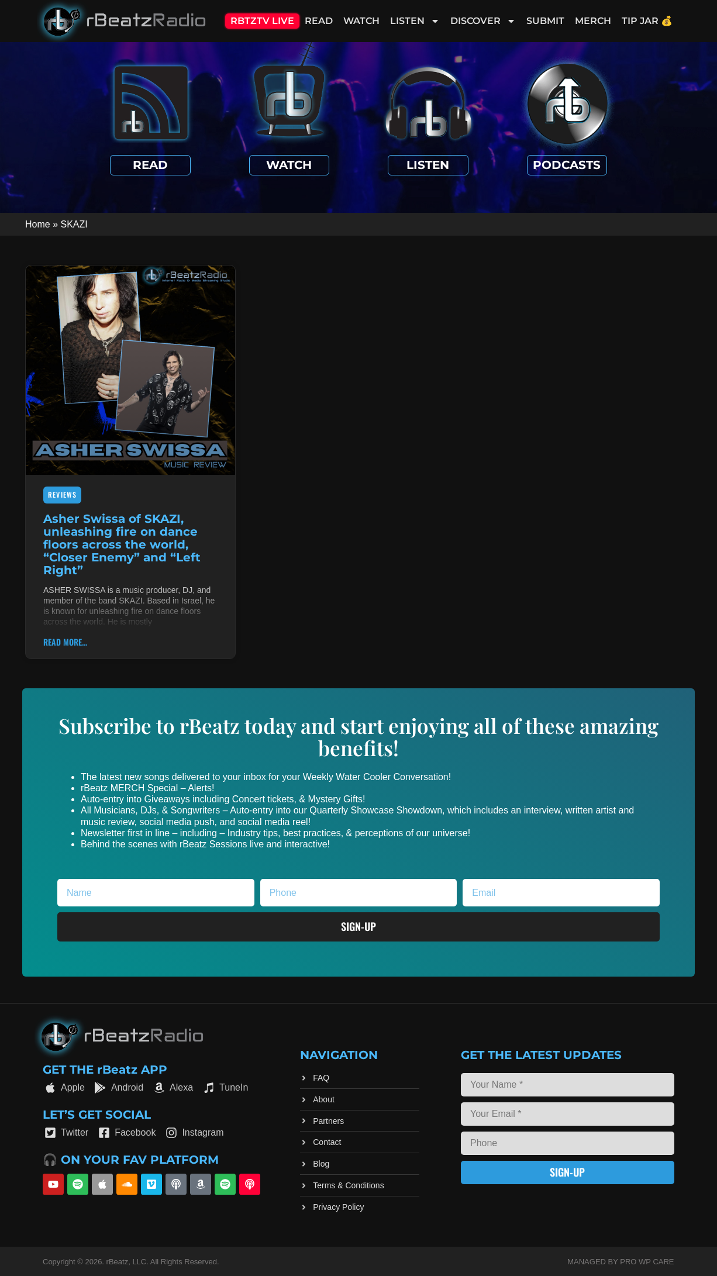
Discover (483, 21)
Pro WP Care (647, 1261)
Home (37, 224)
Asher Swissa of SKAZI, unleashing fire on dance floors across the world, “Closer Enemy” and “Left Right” (122, 544)
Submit (545, 20)
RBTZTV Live (262, 20)
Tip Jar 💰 (647, 20)
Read (319, 20)
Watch (361, 20)
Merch (593, 20)
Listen (415, 21)
